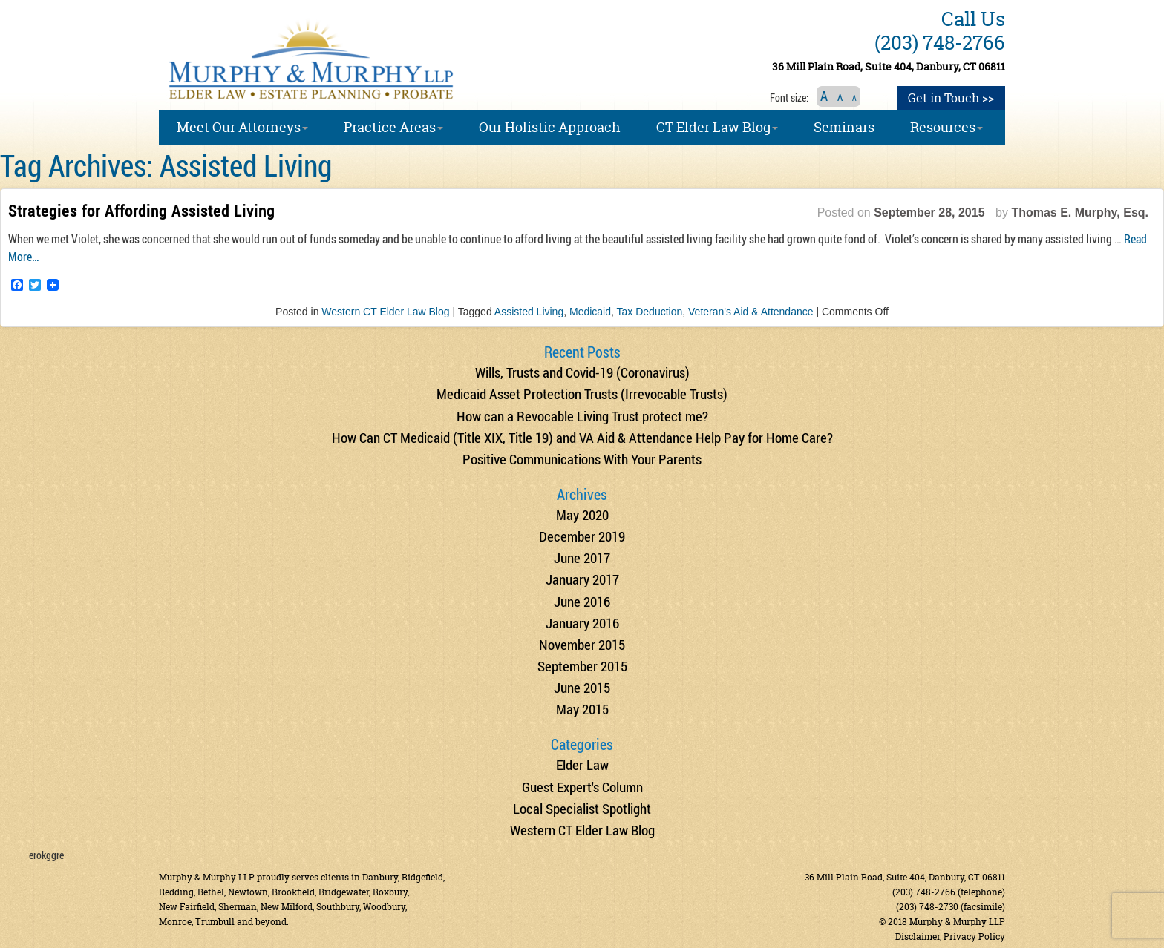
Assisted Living (528, 311)
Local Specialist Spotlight (582, 808)
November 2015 (582, 644)
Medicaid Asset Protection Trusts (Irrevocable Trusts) (582, 393)
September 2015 (582, 665)
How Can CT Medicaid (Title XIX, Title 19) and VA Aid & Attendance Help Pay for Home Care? (582, 437)
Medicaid (590, 311)
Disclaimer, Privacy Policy (950, 936)
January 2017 (582, 579)
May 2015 (582, 709)
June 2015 (582, 687)
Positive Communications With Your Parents (582, 459)
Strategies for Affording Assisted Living (141, 210)
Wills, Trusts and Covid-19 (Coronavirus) (582, 372)
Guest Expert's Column (582, 786)
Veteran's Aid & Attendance (750, 311)
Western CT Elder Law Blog (385, 311)
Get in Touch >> (951, 98)
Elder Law (582, 764)
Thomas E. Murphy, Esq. (1079, 212)
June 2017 (582, 557)
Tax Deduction (650, 311)
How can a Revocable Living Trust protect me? (582, 415)
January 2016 (582, 622)
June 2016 (582, 601)
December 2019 (582, 536)
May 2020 (582, 514)
